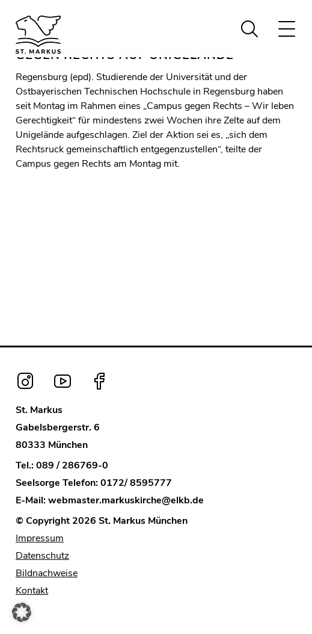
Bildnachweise (47, 573)
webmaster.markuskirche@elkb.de (126, 500)
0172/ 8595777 (136, 482)
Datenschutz (42, 555)
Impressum (40, 538)
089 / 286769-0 (72, 465)
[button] (21, 612)
